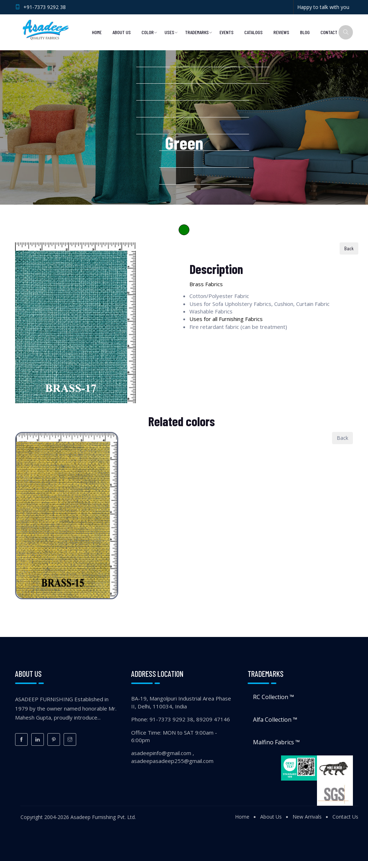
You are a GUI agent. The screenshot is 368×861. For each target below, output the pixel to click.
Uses (169, 32)
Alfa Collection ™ (275, 719)
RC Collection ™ (273, 697)
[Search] (346, 32)
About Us (121, 32)
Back (349, 248)
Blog (305, 32)
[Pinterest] (53, 739)
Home (97, 32)
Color (148, 32)
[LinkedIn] (37, 739)
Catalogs (253, 32)
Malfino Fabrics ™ (276, 742)
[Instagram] (70, 739)
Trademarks (197, 32)
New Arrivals (307, 816)
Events (227, 32)
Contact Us (345, 816)
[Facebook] (21, 739)
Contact (329, 32)
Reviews (281, 32)
